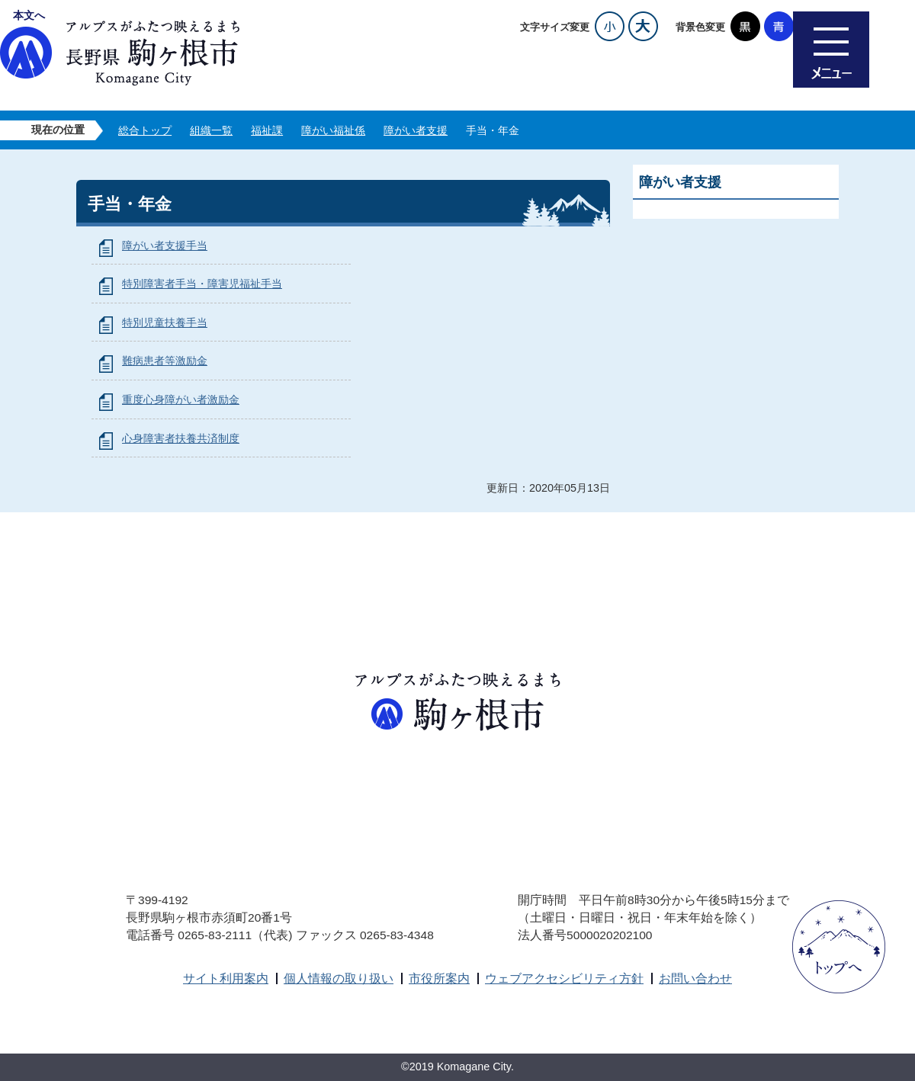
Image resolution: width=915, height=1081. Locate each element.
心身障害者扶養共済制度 (180, 438)
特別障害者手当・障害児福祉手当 (202, 283)
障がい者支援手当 (164, 245)
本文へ (29, 15)
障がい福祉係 (333, 130)
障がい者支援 (416, 130)
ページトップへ (839, 947)
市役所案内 (439, 978)
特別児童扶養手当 (164, 322)
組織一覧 (211, 130)
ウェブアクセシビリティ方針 (564, 978)
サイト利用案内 (225, 978)
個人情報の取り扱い (338, 978)
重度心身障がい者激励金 (180, 399)
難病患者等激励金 (164, 360)
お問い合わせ (695, 978)
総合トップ (145, 130)
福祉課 (267, 130)
